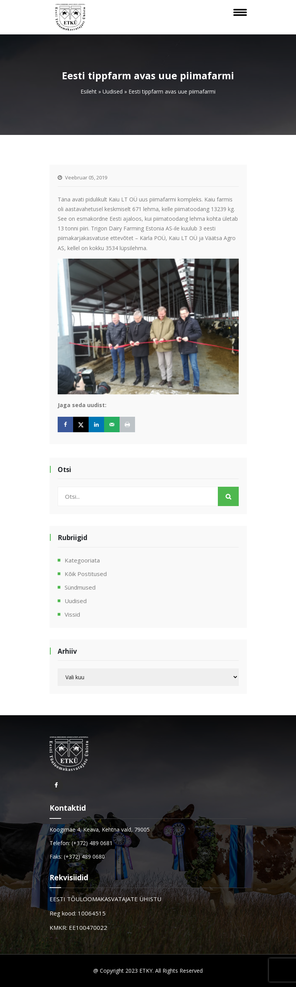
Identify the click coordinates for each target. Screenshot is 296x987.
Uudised (113, 91)
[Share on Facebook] (65, 424)
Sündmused (80, 587)
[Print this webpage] (127, 424)
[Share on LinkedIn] (96, 424)
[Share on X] (81, 424)
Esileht (88, 91)
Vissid (72, 614)
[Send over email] (112, 424)
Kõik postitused (86, 574)
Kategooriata (82, 560)
